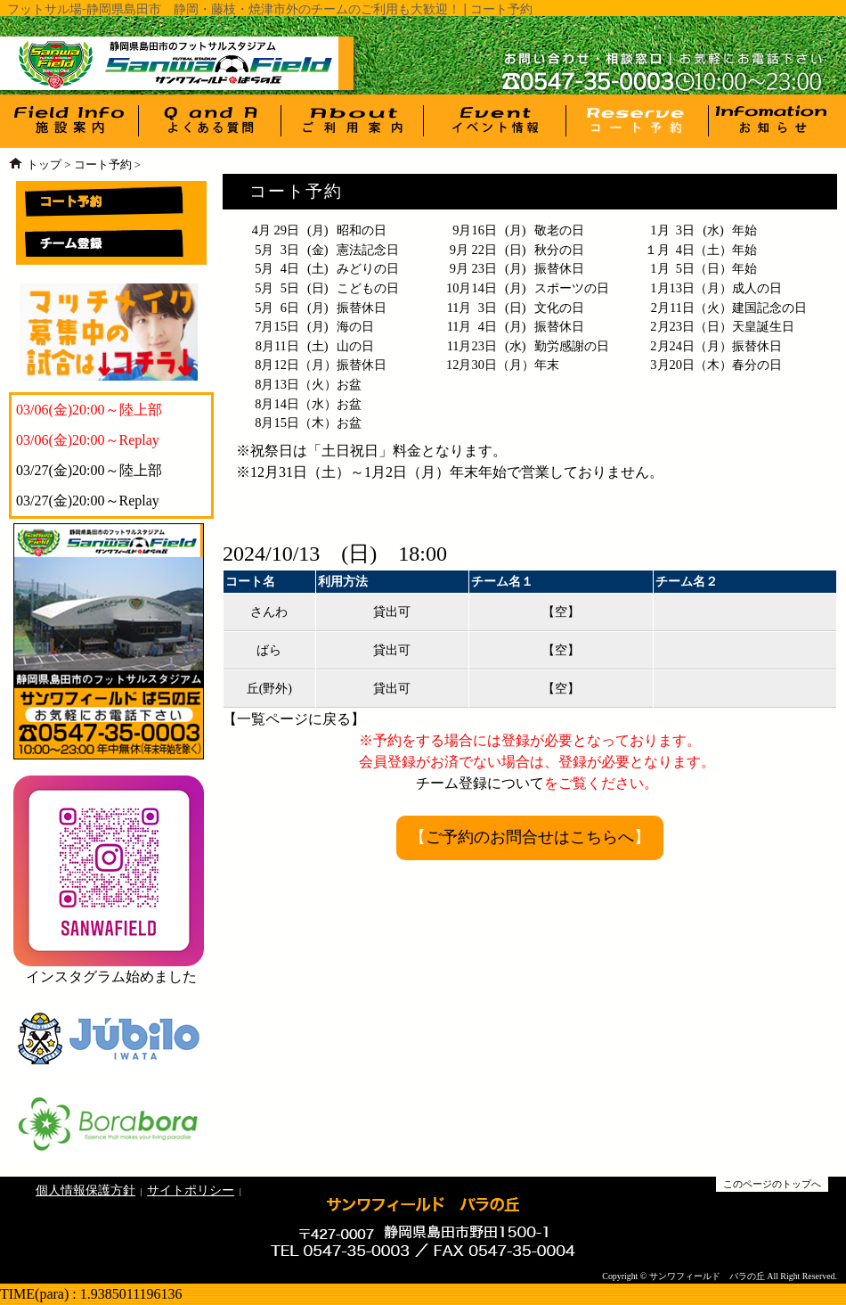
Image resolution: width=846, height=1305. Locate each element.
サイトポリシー (190, 1190)
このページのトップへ (772, 1183)
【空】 (561, 612)
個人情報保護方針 (85, 1190)
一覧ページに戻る (294, 718)
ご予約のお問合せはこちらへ (530, 837)
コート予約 (103, 165)
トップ (44, 165)
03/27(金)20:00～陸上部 (89, 470)
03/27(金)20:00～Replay (87, 500)
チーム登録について (480, 783)
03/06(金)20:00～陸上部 (89, 409)
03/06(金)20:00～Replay (87, 439)
